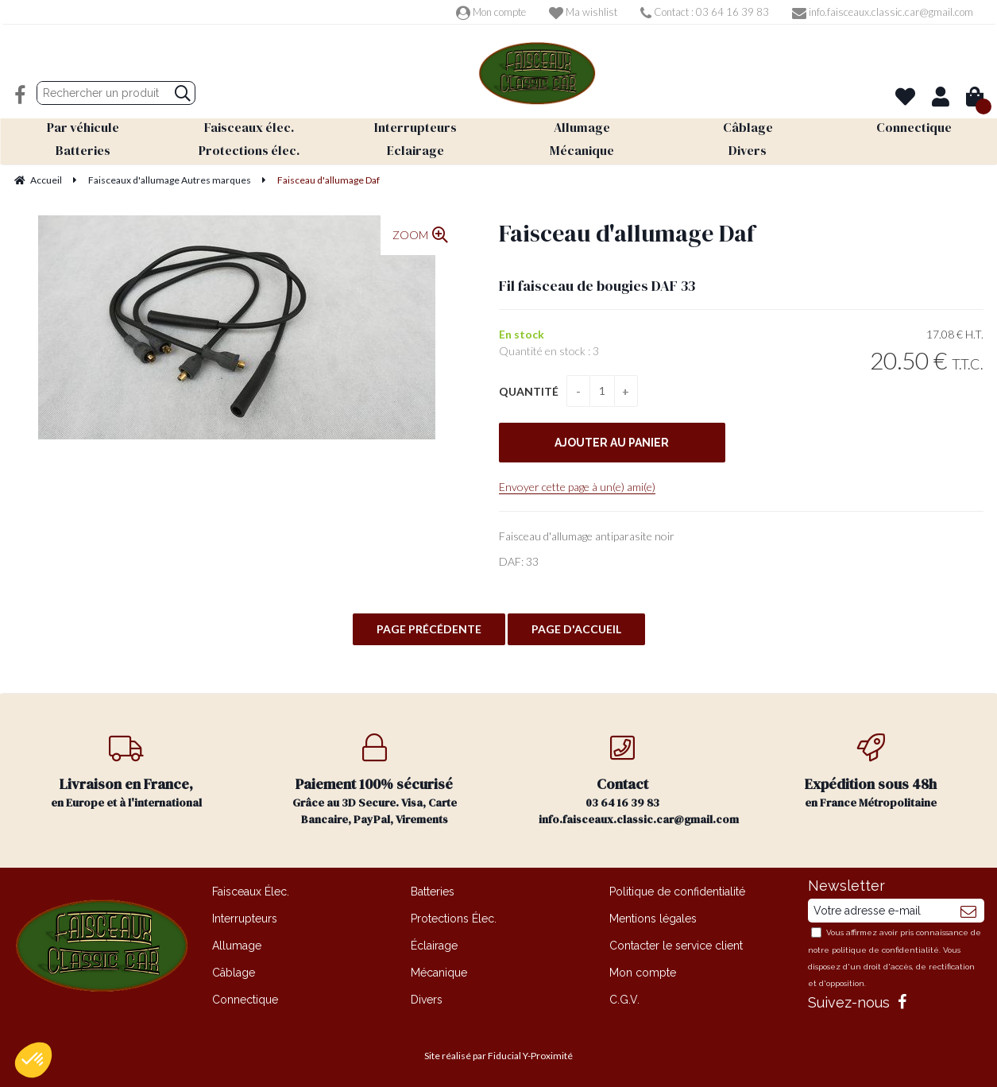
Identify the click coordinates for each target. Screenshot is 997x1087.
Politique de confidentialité (677, 891)
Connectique (245, 999)
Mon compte (491, 12)
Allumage (236, 945)
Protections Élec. (454, 918)
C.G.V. (624, 999)
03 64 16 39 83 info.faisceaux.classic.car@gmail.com (639, 780)
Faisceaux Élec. (250, 891)
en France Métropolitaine (871, 771)
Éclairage (434, 945)
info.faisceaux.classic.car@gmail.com (882, 12)
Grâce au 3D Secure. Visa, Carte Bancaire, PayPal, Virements (374, 780)
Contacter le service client (676, 945)
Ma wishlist (583, 12)
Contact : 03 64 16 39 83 (704, 12)
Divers (426, 999)
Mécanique (439, 972)
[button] (33, 1060)
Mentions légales (653, 918)
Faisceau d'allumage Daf (627, 233)
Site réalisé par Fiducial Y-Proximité (498, 1056)
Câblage (233, 972)
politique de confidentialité (885, 950)
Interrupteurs (244, 918)
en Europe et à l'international (126, 771)
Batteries (432, 891)
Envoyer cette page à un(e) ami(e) (577, 486)
